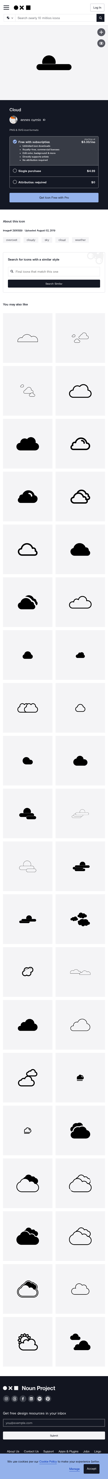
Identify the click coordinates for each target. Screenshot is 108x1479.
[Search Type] (9, 18)
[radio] (54, 150)
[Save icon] (101, 32)
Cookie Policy (48, 1461)
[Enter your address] (54, 1423)
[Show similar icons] (101, 43)
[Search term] (56, 18)
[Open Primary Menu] (6, 8)
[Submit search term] (100, 18)
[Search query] (54, 271)
